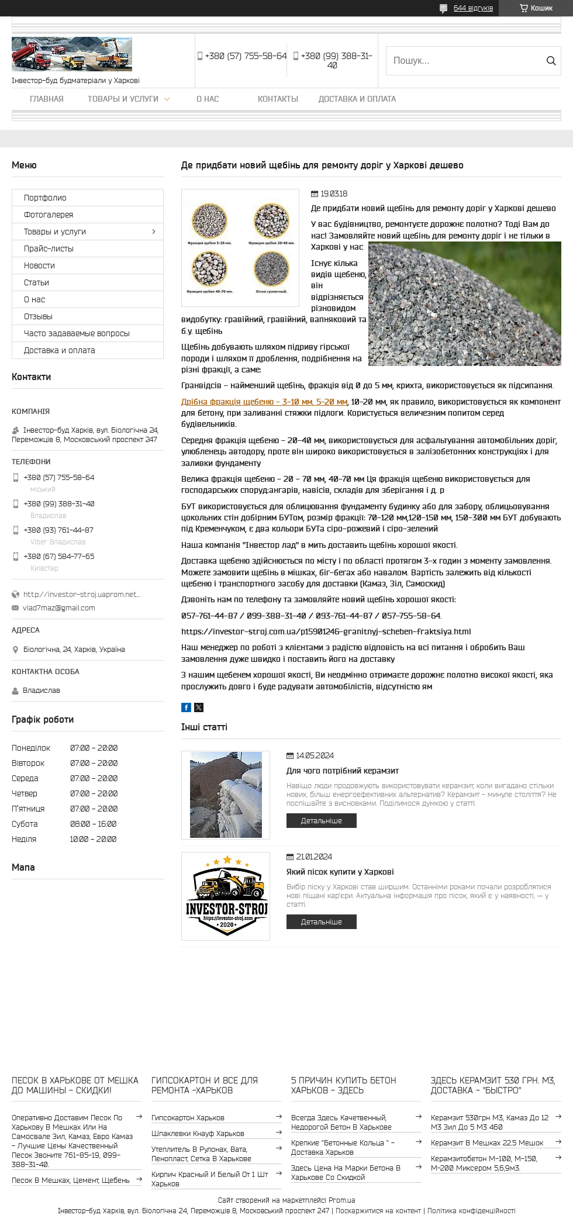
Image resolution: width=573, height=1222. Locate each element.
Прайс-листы (49, 248)
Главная (47, 98)
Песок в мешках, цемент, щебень (71, 1180)
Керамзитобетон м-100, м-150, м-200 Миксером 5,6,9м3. (484, 1163)
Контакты (278, 98)
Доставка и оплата (357, 98)
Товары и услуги (123, 98)
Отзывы (38, 316)
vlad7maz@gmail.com (59, 607)
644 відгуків (473, 8)
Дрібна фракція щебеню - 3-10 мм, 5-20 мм (264, 401)
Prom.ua (342, 1200)
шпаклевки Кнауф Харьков (197, 1133)
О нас (207, 98)
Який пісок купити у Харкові (340, 871)
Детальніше (321, 820)
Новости (39, 265)
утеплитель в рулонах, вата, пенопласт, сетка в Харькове (201, 1154)
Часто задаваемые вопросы (77, 333)
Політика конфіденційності (471, 1210)
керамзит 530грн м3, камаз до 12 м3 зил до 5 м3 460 (489, 1122)
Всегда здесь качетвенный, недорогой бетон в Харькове (341, 1122)
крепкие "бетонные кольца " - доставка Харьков (343, 1147)
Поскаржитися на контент (378, 1210)
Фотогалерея (48, 214)
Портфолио (45, 197)
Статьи (36, 282)
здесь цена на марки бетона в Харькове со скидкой (346, 1173)
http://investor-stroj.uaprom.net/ (81, 594)
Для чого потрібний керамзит (342, 770)
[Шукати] (551, 60)
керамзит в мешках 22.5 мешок (487, 1142)
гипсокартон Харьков (188, 1117)
